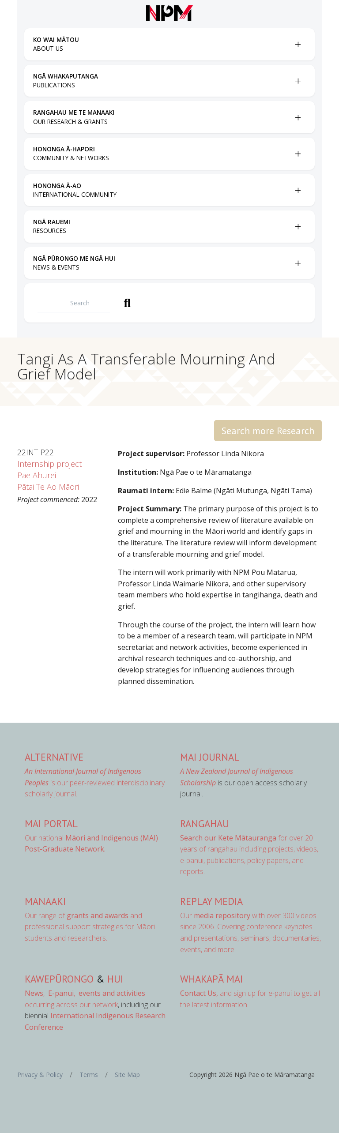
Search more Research (268, 430)
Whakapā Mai (211, 978)
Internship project (49, 463)
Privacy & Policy (40, 1074)
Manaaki (45, 901)
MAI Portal (51, 823)
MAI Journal (209, 756)
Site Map (127, 1074)
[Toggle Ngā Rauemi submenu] (298, 226)
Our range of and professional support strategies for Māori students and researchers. (90, 927)
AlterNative (54, 756)
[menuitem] (161, 44)
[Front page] (169, 13)
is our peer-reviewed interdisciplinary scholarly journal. (95, 782)
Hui (115, 978)
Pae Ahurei (36, 475)
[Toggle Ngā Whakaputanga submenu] (298, 81)
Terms (88, 1074)
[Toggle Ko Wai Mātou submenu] (298, 44)
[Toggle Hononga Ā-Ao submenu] (298, 190)
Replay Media (211, 901)
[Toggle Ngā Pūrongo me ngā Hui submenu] (298, 263)
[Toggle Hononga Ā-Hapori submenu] (298, 153)
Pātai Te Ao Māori (48, 486)
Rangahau (204, 823)
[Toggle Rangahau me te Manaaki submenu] (298, 117)
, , (51, 993)
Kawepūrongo (59, 978)
